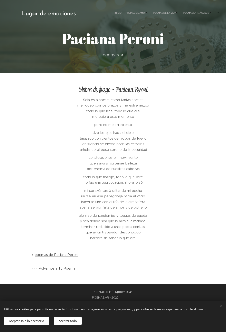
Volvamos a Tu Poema (57, 268)
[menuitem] (175, 13)
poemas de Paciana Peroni (56, 254)
